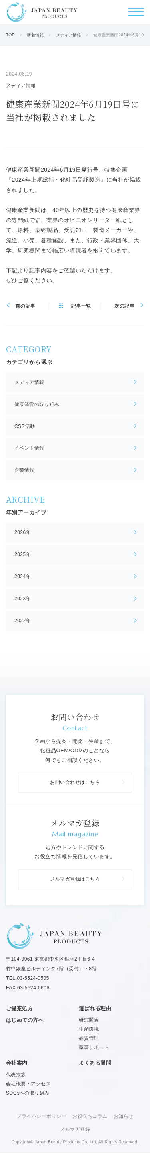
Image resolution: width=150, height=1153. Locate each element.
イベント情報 (29, 448)
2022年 (22, 620)
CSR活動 (24, 426)
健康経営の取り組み (37, 404)
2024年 (22, 576)
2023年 (22, 598)
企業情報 (24, 470)
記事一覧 (81, 306)
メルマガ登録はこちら (75, 879)
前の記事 (26, 306)
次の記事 (124, 306)
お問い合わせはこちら (75, 782)
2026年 (22, 532)
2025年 (22, 554)
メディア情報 (29, 382)
